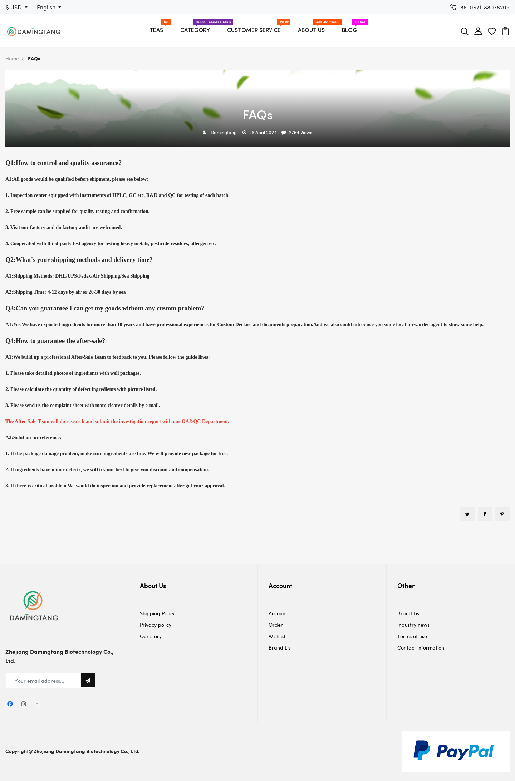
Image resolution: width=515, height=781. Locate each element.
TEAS (156, 31)
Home (14, 58)
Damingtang (224, 132)
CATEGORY (195, 31)
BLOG (349, 31)
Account (278, 613)
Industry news (413, 624)
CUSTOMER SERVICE (254, 31)
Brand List (280, 647)
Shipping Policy (157, 613)
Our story (151, 636)
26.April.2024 (263, 132)
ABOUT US (311, 31)
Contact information (420, 647)
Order (276, 624)
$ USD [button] (14, 7)
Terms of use (412, 636)
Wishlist (277, 636)
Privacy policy (155, 624)
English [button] (47, 7)
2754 (294, 132)
